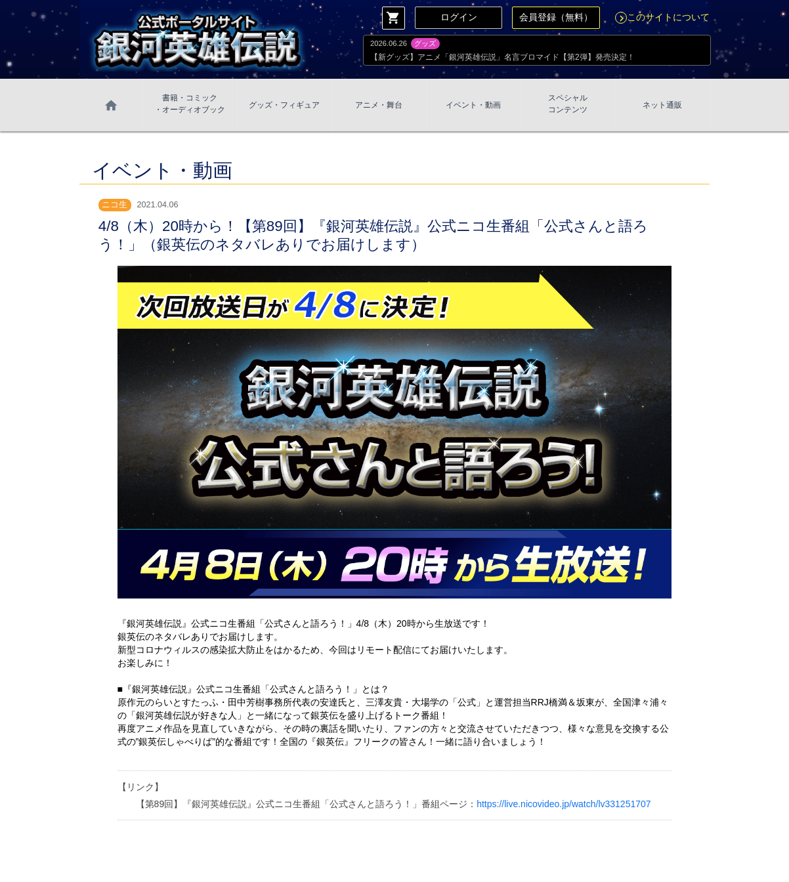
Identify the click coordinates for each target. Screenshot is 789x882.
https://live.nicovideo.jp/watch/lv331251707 (563, 804)
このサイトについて (662, 17)
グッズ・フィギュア (284, 105)
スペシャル (568, 104)
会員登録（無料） (556, 17)
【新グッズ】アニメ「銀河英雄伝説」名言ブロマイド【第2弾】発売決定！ (502, 57)
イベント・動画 (473, 105)
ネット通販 (662, 105)
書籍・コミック (189, 104)
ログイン (458, 17)
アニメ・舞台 (378, 105)
